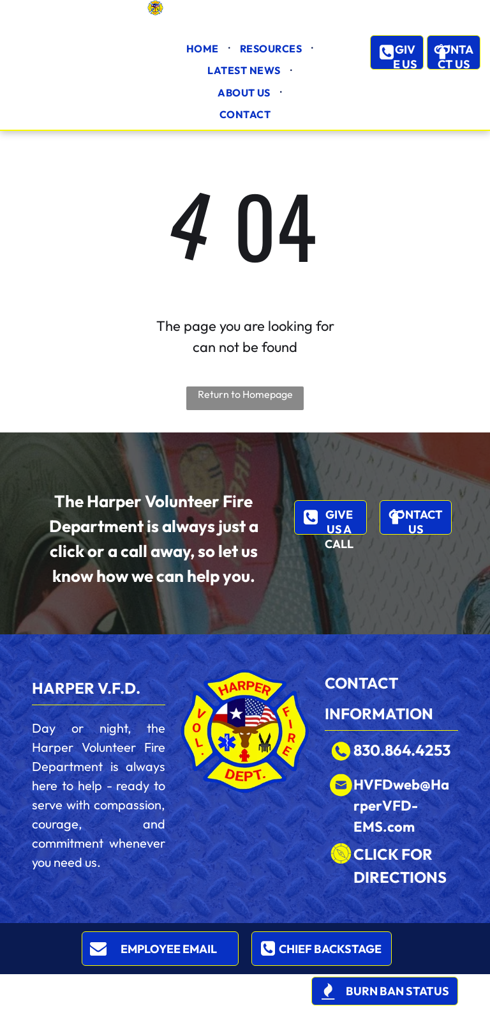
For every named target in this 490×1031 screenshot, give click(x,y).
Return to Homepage (245, 394)
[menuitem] (203, 48)
